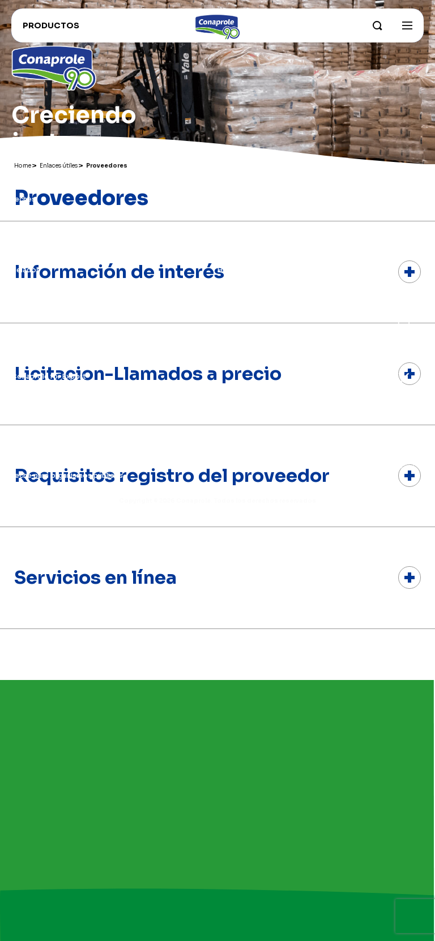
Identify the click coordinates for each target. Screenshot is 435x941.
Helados (25, 270)
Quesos (25, 227)
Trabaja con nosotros (48, 404)
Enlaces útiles (41, 355)
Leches (23, 199)
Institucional (246, 178)
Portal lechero (36, 461)
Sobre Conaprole (248, 199)
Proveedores (34, 447)
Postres (25, 298)
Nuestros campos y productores (275, 227)
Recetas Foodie (38, 418)
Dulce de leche (36, 241)
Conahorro (30, 390)
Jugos (22, 284)
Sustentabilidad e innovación (267, 241)
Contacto (235, 284)
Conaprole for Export (48, 376)
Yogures (25, 213)
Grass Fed (235, 255)
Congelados (32, 255)
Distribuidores (36, 433)
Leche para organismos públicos (67, 475)
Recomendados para (47, 326)
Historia (231, 270)
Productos (34, 178)
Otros (22, 312)
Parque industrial (246, 213)
